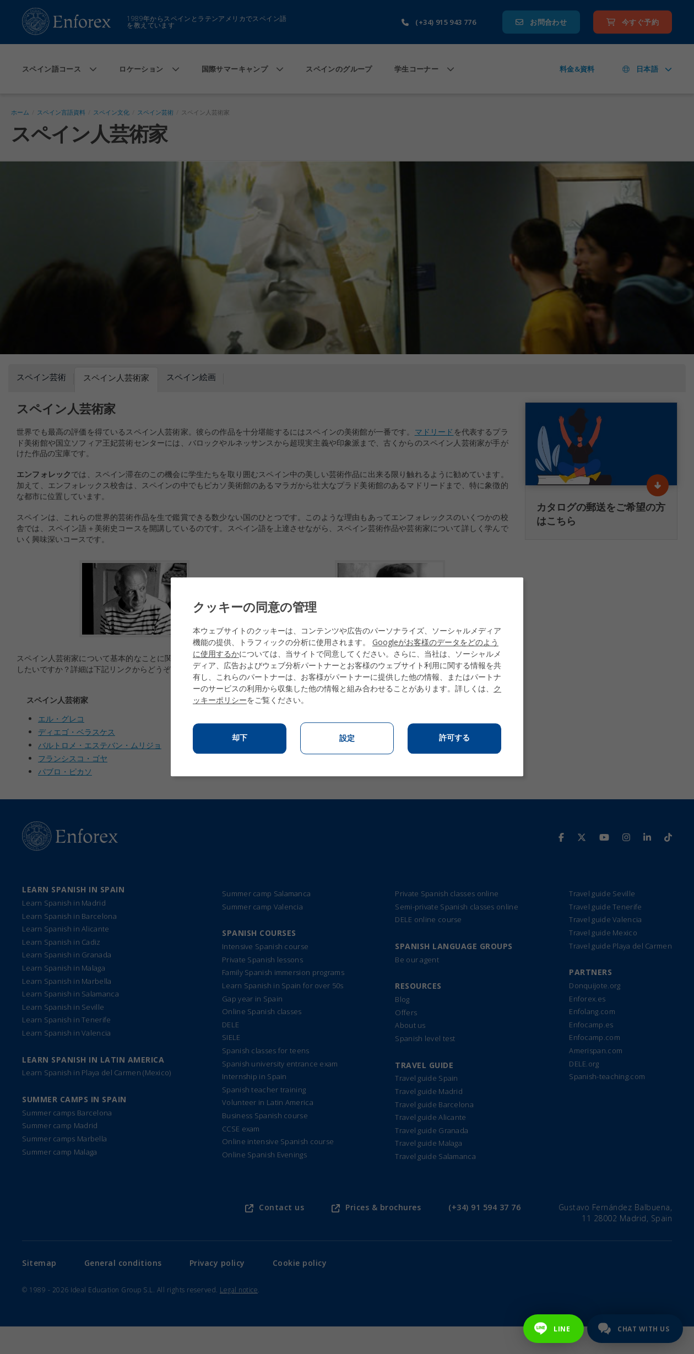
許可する (454, 738)
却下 (239, 738)
